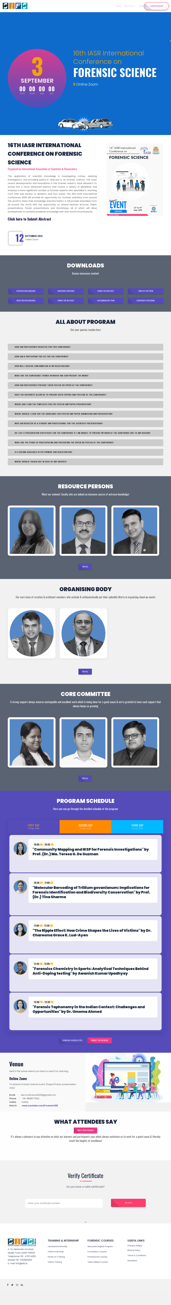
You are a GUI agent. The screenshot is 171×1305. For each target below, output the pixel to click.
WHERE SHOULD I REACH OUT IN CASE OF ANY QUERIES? (41, 465)
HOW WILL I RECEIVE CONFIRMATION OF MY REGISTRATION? (42, 369)
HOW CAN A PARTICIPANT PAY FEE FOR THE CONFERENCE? (42, 360)
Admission (107, 6)
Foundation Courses (98, 1265)
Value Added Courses (99, 1275)
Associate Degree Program (102, 1259)
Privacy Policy (134, 1259)
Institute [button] (50, 6)
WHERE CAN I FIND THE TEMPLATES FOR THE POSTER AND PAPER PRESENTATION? (53, 407)
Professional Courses (99, 1270)
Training (93, 6)
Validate (128, 1217)
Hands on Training (57, 1270)
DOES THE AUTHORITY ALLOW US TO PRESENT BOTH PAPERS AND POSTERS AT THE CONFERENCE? (61, 398)
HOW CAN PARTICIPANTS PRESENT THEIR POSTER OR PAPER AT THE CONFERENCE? (54, 388)
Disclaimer (133, 1274)
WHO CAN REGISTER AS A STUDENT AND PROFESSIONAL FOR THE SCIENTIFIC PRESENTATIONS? (59, 426)
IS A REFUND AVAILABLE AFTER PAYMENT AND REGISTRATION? (44, 455)
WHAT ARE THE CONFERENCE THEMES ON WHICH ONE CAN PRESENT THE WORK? (52, 379)
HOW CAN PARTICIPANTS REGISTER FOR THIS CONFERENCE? (43, 350)
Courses (64, 6)
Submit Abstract (39, 219)
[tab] (85, 859)
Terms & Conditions (137, 1268)
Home (39, 6)
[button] (85, 859)
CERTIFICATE (156, 6)
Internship (79, 6)
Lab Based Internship (59, 1259)
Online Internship (57, 1265)
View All (85, 571)
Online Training (56, 1275)
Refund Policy (134, 1263)
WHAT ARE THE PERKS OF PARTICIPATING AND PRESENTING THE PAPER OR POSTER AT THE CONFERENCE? (65, 446)
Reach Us (129, 6)
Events (118, 6)
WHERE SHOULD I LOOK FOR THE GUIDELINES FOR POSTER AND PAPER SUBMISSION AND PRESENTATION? (64, 417)
